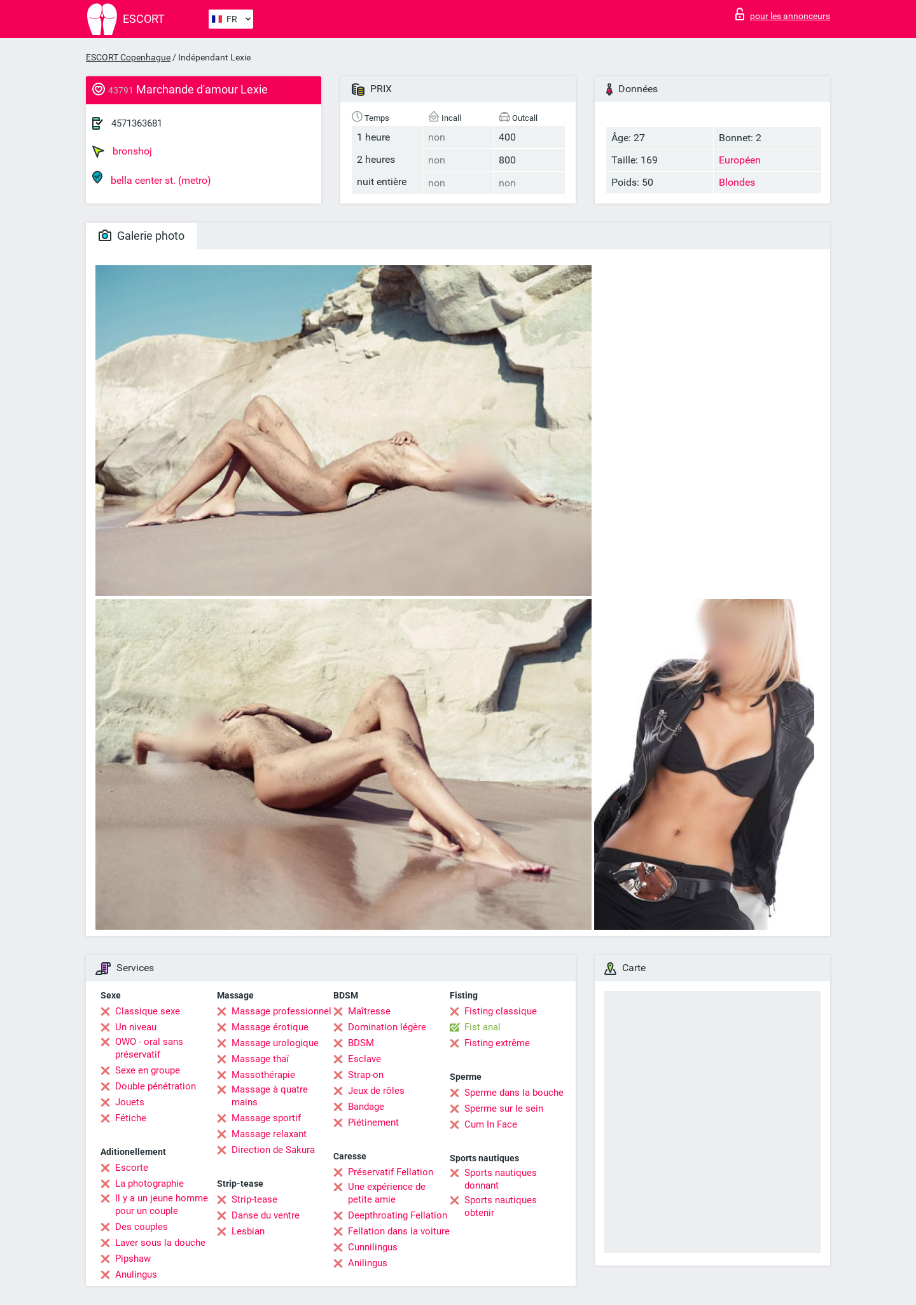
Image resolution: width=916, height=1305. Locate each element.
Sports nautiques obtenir (500, 1206)
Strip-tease (254, 1199)
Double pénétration (155, 1086)
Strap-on (366, 1075)
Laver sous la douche (160, 1242)
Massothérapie (263, 1075)
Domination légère (387, 1027)
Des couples (141, 1226)
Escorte (131, 1167)
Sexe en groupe (147, 1070)
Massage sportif (266, 1118)
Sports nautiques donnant (500, 1179)
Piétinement (373, 1122)
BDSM (361, 1043)
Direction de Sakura (273, 1150)
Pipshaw (133, 1258)
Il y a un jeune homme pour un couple (161, 1204)
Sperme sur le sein (503, 1108)
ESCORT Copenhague (128, 57)
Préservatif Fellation (390, 1172)
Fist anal (482, 1027)
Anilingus (367, 1263)
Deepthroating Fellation (397, 1215)
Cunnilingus (373, 1247)
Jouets (129, 1102)
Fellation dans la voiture (399, 1231)
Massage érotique (270, 1027)
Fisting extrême (497, 1043)
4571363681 (136, 123)
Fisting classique (500, 1011)
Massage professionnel (281, 1011)
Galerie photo (141, 235)
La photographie (149, 1183)
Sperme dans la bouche (514, 1092)
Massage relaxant (269, 1134)
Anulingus (136, 1274)
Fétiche (130, 1118)
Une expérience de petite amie (387, 1193)
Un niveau (135, 1027)
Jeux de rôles (376, 1090)
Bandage (366, 1106)
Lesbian (248, 1231)
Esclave (364, 1059)
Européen (740, 160)
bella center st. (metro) (151, 178)
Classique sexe (147, 1011)
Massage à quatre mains (270, 1096)
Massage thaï (260, 1059)
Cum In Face (490, 1124)
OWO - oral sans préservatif (149, 1048)
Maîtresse (369, 1011)
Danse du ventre (266, 1215)
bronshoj (122, 151)
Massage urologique (275, 1043)
